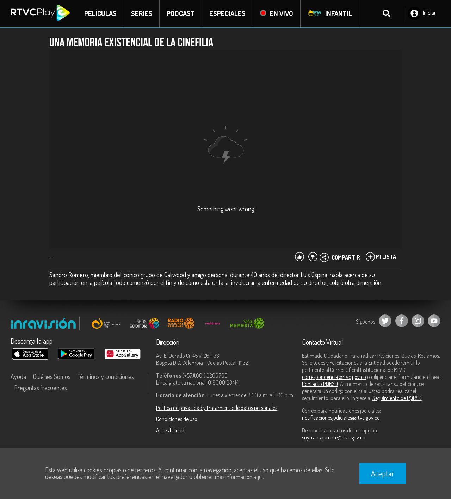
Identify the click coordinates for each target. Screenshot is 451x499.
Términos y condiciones (106, 377)
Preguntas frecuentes (40, 388)
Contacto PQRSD (320, 384)
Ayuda (18, 377)
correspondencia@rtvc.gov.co (334, 377)
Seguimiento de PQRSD (397, 398)
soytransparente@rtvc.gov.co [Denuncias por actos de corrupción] (333, 437)
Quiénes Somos (51, 377)
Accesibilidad (170, 430)
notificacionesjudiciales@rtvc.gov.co (341, 418)
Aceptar (382, 473)
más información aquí (239, 476)
